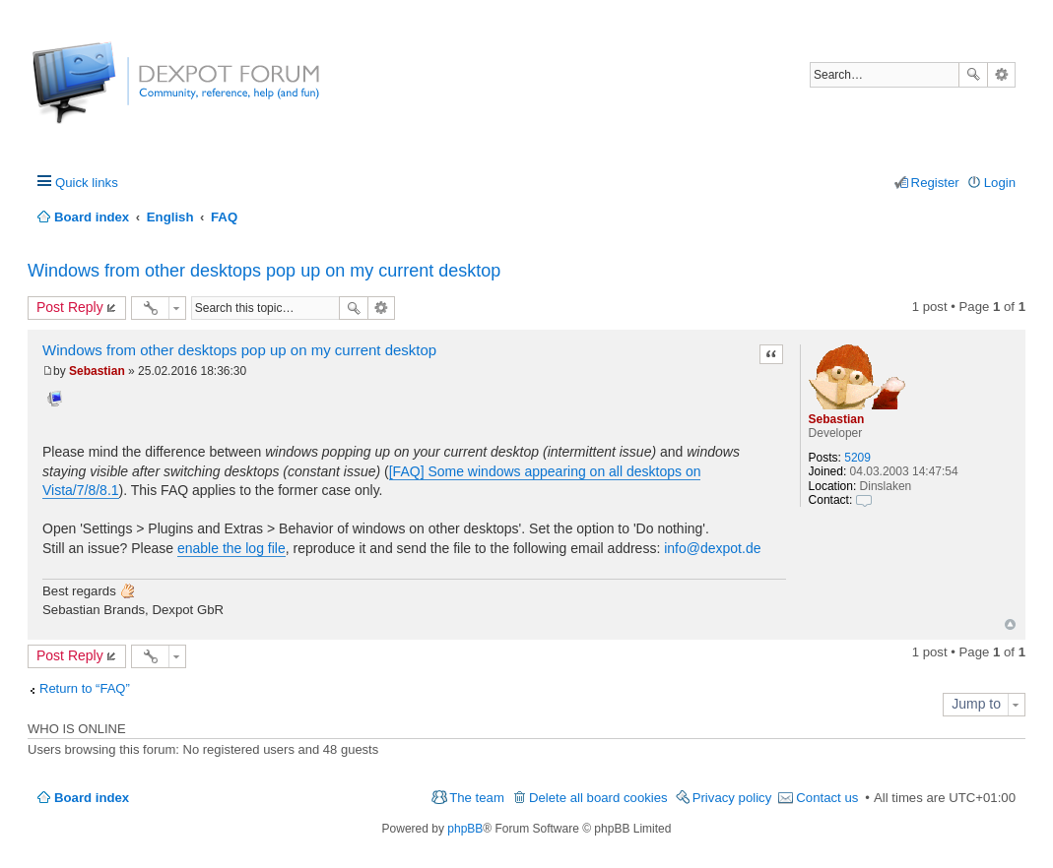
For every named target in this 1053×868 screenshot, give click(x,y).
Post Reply (69, 307)
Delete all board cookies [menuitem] (598, 797)
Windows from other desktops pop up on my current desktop (264, 270)
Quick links (86, 182)
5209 (857, 458)
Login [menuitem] (1000, 182)
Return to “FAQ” (84, 688)
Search (973, 75)
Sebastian (837, 419)
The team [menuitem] (476, 797)
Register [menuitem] (935, 182)
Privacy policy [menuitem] (732, 797)
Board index (91, 797)
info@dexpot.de (712, 548)
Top (1010, 624)
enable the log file (231, 548)
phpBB (465, 829)
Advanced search (1001, 75)
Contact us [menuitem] (827, 797)
